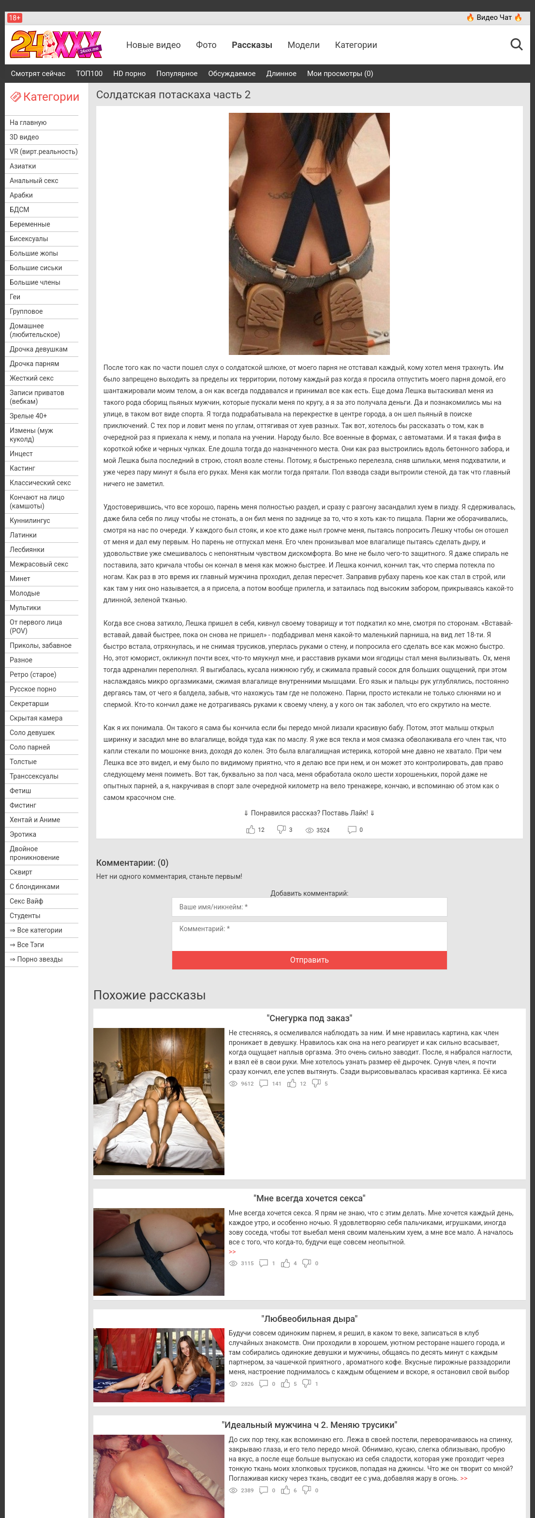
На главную (28, 122)
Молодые (25, 593)
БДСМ (20, 210)
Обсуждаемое (232, 73)
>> (232, 1252)
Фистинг (23, 805)
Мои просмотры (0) (340, 73)
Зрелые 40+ (28, 416)
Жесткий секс (32, 378)
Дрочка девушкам (39, 349)
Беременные (30, 224)
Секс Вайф (26, 901)
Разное (21, 660)
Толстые (23, 762)
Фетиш (20, 791)
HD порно (129, 73)
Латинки (23, 535)
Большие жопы (34, 253)
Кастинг (22, 468)
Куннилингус (30, 520)
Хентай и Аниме (35, 820)
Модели (304, 45)
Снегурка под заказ (309, 1018)
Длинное (281, 73)
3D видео (24, 137)
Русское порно (33, 689)
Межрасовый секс (39, 564)
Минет (20, 579)
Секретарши (29, 703)
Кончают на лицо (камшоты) (37, 501)
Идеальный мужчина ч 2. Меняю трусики (309, 1425)
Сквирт (21, 872)
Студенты (25, 916)
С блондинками (34, 886)
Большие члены (35, 282)
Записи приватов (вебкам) (37, 397)
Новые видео (153, 45)
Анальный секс (34, 180)
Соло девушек (32, 732)
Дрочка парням (34, 364)
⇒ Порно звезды (36, 959)
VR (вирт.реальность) (44, 151)
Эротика (23, 834)
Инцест (21, 454)
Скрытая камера (36, 718)
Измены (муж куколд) (31, 435)
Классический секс (40, 483)
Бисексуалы (29, 239)
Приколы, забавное (41, 645)
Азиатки (23, 166)
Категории (356, 45)
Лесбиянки (27, 549)
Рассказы (252, 45)
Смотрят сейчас (38, 73)
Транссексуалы (34, 776)
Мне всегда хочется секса (309, 1198)
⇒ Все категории (36, 930)
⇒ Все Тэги (27, 945)
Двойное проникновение (34, 853)
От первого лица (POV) (36, 626)
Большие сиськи (36, 268)
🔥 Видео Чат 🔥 (494, 17)
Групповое (26, 311)
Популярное (176, 73)
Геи (15, 297)
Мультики (25, 608)
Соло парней (30, 747)
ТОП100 (89, 73)
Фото (206, 45)
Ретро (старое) (33, 674)
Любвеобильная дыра (309, 1319)
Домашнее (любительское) (35, 330)
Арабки (21, 195)
